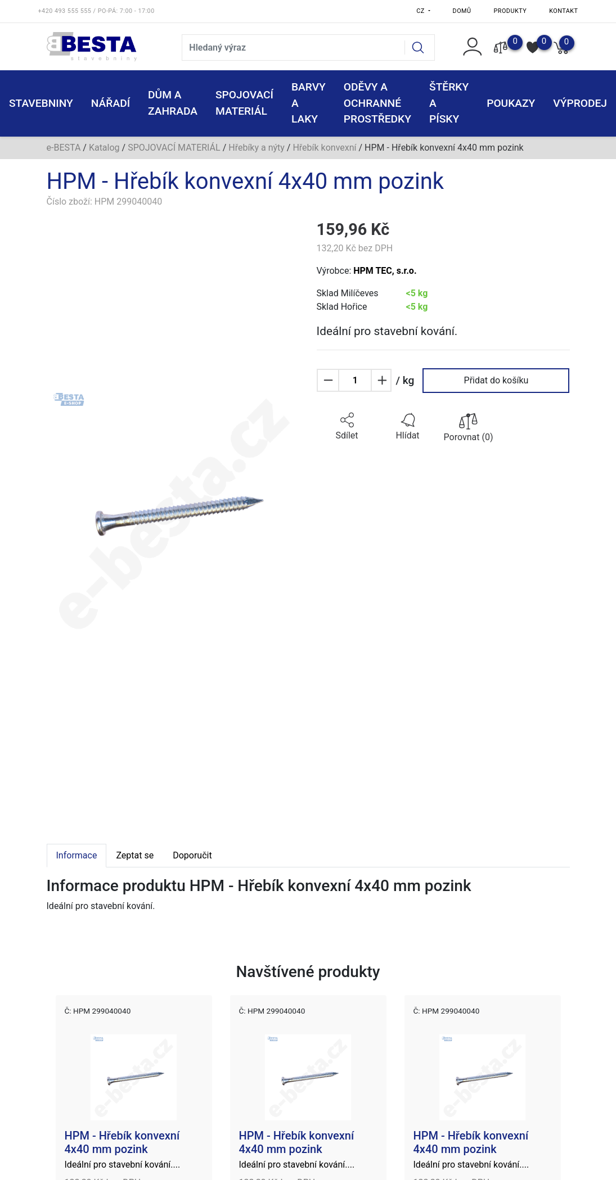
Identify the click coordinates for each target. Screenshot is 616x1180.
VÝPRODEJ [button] (580, 103)
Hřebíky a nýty (256, 147)
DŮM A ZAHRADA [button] (172, 102)
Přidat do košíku (496, 380)
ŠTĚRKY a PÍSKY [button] (449, 103)
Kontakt (563, 11)
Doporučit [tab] (192, 855)
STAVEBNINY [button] (41, 103)
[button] (347, 426)
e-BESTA (64, 147)
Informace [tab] (76, 855)
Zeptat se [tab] (135, 855)
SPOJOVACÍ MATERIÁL (174, 147)
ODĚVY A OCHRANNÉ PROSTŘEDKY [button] (377, 103)
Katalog (104, 147)
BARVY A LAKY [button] (308, 103)
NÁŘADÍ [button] (110, 103)
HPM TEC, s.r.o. (384, 270)
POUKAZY (511, 103)
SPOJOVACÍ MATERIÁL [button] (244, 102)
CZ (421, 11)
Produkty (510, 11)
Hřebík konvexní (324, 147)
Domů (462, 11)
